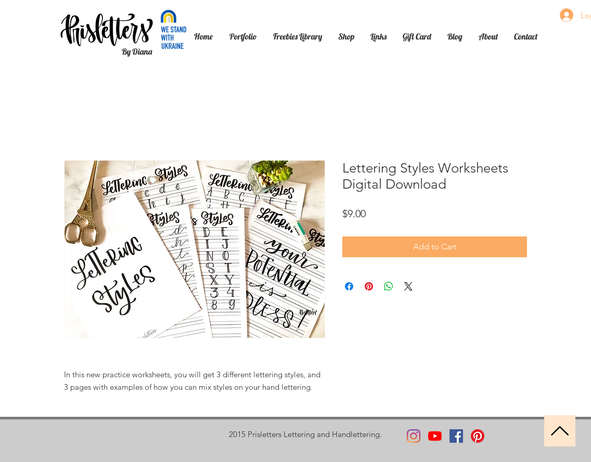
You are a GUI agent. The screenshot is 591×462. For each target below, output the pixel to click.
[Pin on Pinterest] (369, 286)
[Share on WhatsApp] (388, 286)
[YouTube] (435, 436)
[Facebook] (456, 436)
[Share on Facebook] (349, 286)
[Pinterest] (477, 436)
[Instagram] (413, 436)
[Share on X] (408, 286)
